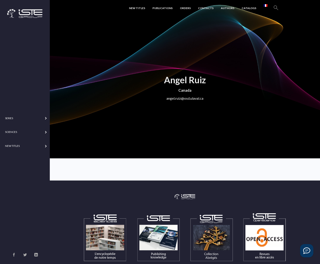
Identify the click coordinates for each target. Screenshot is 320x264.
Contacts (206, 8)
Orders (185, 8)
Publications (162, 8)
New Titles (137, 8)
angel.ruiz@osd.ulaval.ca (184, 98)
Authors (227, 8)
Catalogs (249, 8)
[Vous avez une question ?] (306, 250)
